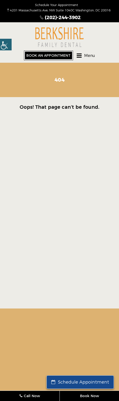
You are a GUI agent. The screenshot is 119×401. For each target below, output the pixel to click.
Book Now (89, 395)
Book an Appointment (48, 55)
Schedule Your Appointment (56, 5)
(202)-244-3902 (60, 17)
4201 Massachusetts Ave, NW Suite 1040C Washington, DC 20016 (59, 10)
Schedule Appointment (80, 382)
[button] (6, 44)
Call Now (30, 395)
